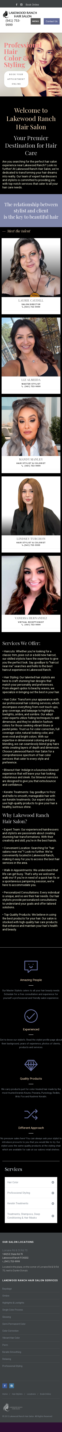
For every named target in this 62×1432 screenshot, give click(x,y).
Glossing (6, 1317)
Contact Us (52, 21)
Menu (35, 21)
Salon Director (31, 302)
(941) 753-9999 (31, 307)
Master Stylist (31, 381)
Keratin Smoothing (11, 1352)
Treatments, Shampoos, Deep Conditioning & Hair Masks (30, 1216)
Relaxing (6, 1359)
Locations (31, 1394)
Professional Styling (30, 1193)
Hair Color (30, 1182)
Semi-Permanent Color (14, 1324)
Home (5, 1394)
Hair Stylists (17, 1394)
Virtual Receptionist (31, 619)
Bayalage (7, 1288)
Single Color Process (12, 1309)
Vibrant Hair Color (11, 1338)
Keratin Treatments (30, 1203)
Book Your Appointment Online (16, 79)
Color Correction (10, 1331)
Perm (5, 1345)
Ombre (5, 1295)
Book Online (32, 4)
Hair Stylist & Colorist (31, 461)
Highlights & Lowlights (13, 1302)
